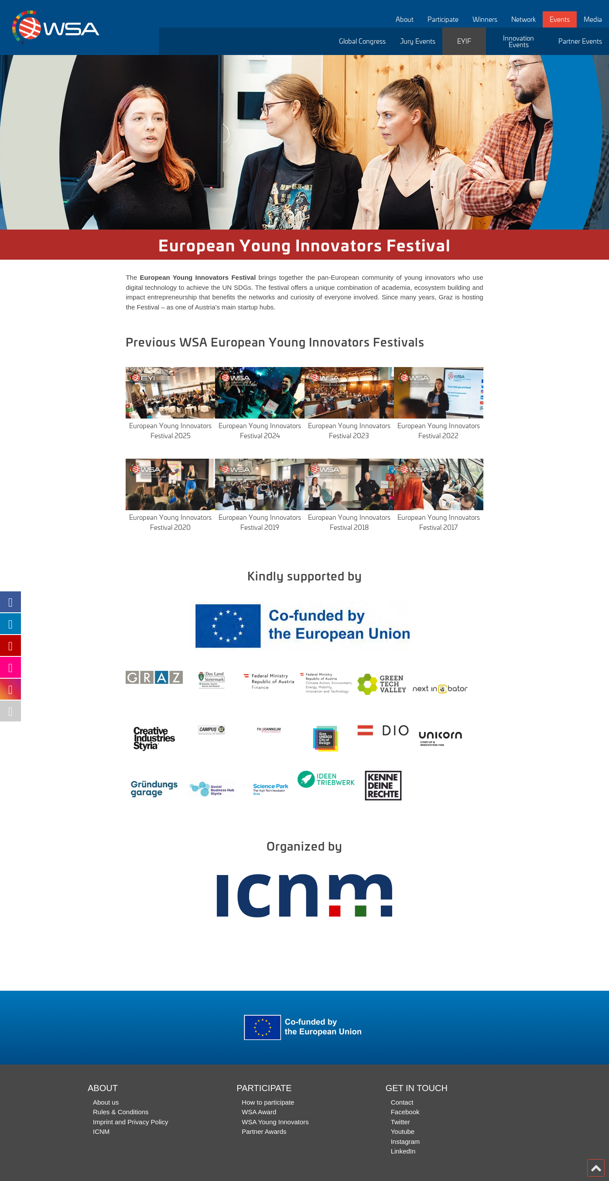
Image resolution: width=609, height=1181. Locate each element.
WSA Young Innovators (275, 1122)
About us (106, 1102)
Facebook (405, 1112)
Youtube (403, 1131)
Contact (402, 1102)
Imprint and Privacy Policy (130, 1122)
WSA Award (259, 1112)
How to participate (268, 1102)
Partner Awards (264, 1131)
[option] (304, 142)
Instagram (405, 1141)
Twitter (400, 1122)
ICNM (101, 1131)
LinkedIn (403, 1151)
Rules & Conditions (121, 1112)
